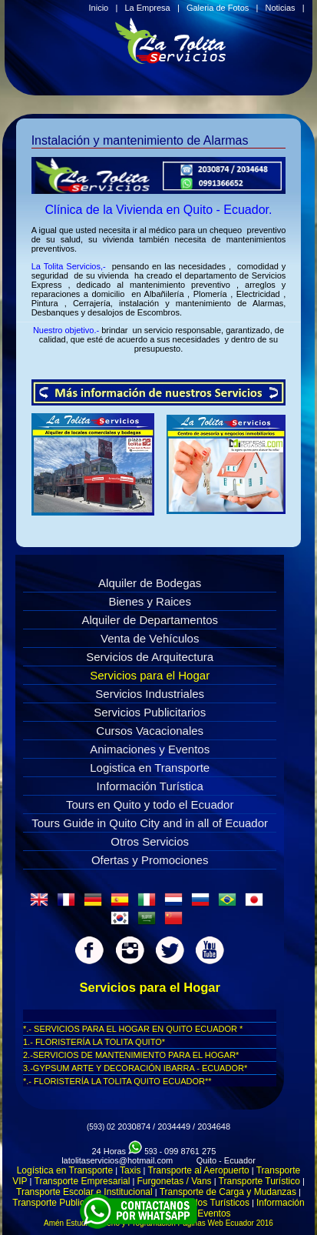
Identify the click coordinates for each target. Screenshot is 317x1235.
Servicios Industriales (149, 693)
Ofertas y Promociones (150, 859)
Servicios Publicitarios (150, 712)
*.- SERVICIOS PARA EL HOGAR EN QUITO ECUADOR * (133, 1028)
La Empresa (147, 7)
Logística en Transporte (65, 1170)
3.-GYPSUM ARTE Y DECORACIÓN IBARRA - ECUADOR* (135, 1068)
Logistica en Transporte (150, 767)
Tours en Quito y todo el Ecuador (149, 804)
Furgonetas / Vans (174, 1181)
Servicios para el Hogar (150, 675)
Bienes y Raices (149, 601)
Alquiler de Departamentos (149, 619)
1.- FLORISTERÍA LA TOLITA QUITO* (94, 1041)
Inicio (99, 7)
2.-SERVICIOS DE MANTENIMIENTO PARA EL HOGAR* (131, 1055)
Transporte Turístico (259, 1181)
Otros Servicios (150, 841)
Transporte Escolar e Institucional (84, 1192)
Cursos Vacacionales (149, 730)
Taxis (130, 1170)
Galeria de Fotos (218, 7)
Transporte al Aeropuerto (198, 1170)
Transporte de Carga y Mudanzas (228, 1192)
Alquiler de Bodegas (149, 582)
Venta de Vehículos (150, 638)
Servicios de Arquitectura (149, 656)
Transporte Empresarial (82, 1181)
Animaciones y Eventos (150, 749)
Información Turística (150, 786)
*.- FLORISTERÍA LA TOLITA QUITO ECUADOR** (117, 1081)
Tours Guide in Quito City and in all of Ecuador (149, 822)
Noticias (280, 7)
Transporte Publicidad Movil (69, 1202)
